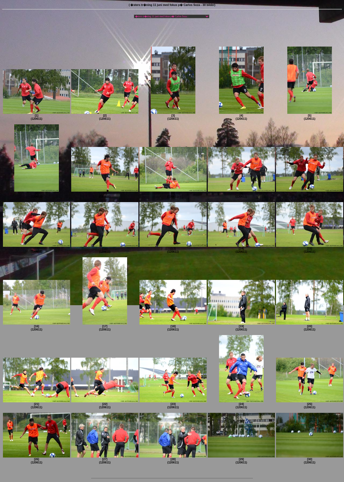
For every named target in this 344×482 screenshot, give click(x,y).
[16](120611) (36, 326)
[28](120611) (173, 459)
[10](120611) (309, 193)
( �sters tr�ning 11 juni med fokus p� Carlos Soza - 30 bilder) (172, 4)
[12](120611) (104, 248)
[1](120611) (36, 115)
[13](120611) (173, 248)
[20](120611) (309, 326)
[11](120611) (36, 248)
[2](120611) (104, 115)
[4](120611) (241, 115)
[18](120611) (173, 326)
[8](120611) (173, 193)
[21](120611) (36, 404)
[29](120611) (241, 459)
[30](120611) (309, 459)
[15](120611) (309, 248)
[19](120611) (241, 326)
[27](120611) (104, 459)
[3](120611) (173, 115)
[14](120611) (241, 248)
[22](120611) (104, 404)
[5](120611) (309, 115)
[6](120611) (36, 193)
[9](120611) (241, 193)
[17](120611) (105, 326)
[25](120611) (309, 404)
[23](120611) (173, 404)
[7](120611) (104, 193)
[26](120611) (36, 459)
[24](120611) (241, 404)
